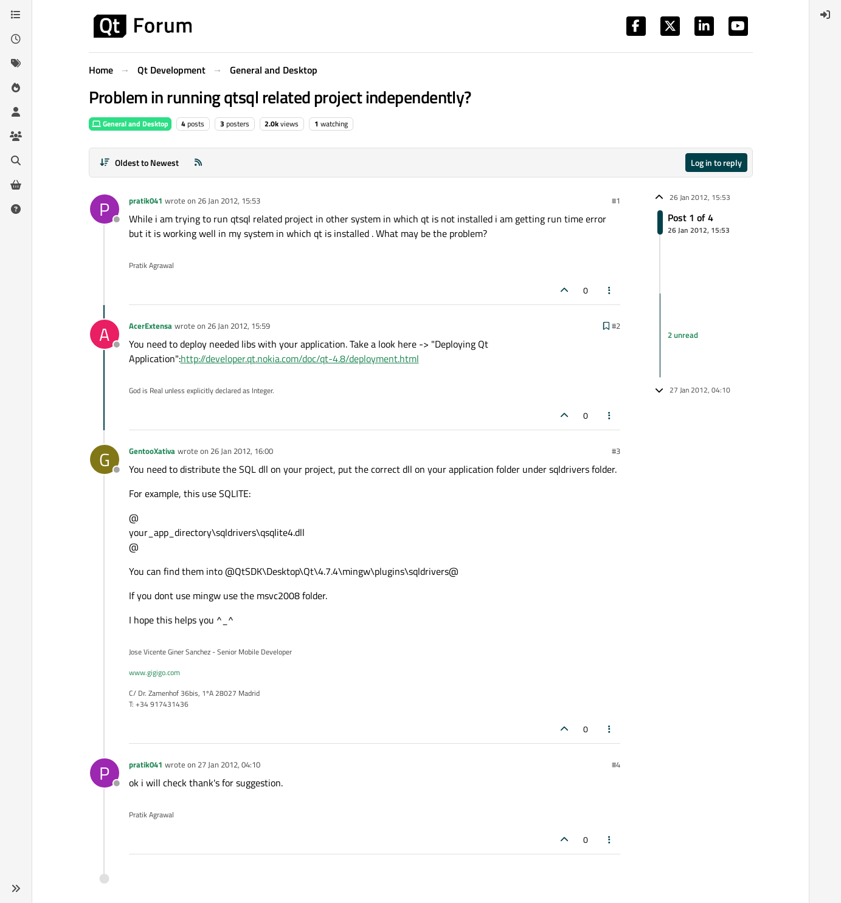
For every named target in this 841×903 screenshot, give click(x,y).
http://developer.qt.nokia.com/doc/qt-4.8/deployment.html (300, 358)
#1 (616, 200)
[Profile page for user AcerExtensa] (104, 334)
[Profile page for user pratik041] (104, 209)
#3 (616, 451)
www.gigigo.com (154, 672)
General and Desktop (130, 123)
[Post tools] (609, 290)
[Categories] (16, 14)
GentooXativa (152, 451)
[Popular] (16, 87)
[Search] (16, 160)
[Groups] (16, 136)
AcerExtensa (150, 326)
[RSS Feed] (198, 162)
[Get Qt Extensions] (16, 184)
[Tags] (16, 63)
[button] (16, 888)
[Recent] (16, 39)
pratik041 (145, 200)
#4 (616, 764)
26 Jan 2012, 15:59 (238, 326)
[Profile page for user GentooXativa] (104, 459)
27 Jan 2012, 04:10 (229, 764)
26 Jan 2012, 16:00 (241, 451)
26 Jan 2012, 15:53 (229, 200)
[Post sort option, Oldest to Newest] (139, 162)
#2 (616, 326)
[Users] (16, 112)
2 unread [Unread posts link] (683, 335)
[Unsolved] (16, 209)
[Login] (825, 14)
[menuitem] (825, 14)
